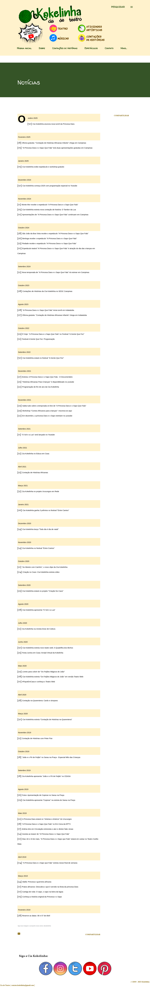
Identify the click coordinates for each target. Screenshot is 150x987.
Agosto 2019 (23, 789)
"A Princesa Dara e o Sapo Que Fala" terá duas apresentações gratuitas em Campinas (57, 148)
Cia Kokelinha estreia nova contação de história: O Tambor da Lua (49, 210)
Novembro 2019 (24, 733)
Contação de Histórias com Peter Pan (37, 738)
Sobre (42, 48)
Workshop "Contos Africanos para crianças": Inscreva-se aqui (47, 411)
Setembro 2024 (24, 267)
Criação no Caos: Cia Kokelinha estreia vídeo (41, 572)
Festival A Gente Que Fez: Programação (38, 339)
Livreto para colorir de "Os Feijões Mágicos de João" (43, 672)
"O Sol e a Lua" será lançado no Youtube (38, 435)
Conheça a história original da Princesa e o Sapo (42, 897)
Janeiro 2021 (23, 505)
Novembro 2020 (24, 542)
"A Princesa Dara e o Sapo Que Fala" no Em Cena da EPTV (46, 824)
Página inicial (24, 48)
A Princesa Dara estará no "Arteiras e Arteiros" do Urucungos (47, 819)
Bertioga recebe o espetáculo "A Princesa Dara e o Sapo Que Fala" (49, 238)
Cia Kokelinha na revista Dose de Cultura (38, 629)
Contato (109, 48)
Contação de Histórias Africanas (35, 473)
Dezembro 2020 (24, 523)
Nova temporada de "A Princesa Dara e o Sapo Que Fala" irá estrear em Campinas (55, 272)
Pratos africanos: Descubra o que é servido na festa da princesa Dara (50, 887)
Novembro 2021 (24, 400)
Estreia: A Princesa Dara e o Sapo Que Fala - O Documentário (47, 377)
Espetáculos (91, 48)
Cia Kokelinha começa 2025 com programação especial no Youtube (49, 186)
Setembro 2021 (24, 429)
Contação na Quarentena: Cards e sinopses (40, 701)
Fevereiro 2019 (24, 910)
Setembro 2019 (24, 770)
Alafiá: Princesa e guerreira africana (36, 882)
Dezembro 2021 (24, 371)
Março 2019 (23, 876)
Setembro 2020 (24, 585)
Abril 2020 (22, 695)
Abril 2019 (22, 857)
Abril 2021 (22, 467)
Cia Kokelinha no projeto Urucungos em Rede (40, 491)
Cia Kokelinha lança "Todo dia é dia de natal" (40, 529)
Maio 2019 (22, 813)
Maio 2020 (22, 666)
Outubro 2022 (23, 328)
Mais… (124, 48)
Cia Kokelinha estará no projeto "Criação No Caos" (42, 591)
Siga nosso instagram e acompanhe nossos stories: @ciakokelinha (34, 926)
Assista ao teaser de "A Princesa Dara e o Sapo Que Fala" (45, 834)
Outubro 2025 (32, 118)
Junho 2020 (23, 642)
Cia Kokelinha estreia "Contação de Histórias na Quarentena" (47, 719)
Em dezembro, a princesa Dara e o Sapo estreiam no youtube (47, 416)
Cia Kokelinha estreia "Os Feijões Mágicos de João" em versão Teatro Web (52, 677)
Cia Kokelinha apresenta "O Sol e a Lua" (38, 610)
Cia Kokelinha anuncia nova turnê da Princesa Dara (53, 124)
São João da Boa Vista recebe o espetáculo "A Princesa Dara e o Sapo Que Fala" (55, 234)
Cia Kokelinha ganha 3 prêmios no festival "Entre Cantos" (46, 510)
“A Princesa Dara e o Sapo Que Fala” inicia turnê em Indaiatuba (48, 310)
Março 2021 (23, 486)
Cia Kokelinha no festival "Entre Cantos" (38, 548)
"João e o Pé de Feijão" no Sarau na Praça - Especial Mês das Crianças (51, 757)
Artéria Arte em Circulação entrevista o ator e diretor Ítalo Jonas (47, 829)
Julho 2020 (22, 623)
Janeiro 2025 (23, 161)
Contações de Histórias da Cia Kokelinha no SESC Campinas (47, 291)
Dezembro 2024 (24, 180)
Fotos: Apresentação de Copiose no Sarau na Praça (43, 795)
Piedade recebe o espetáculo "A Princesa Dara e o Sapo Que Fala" (49, 243)
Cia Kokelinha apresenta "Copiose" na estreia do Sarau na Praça (49, 800)
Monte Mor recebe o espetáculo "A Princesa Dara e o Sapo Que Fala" (50, 205)
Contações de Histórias (64, 48)
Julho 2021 (22, 448)
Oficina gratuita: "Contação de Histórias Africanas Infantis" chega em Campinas (54, 143)
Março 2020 (23, 714)
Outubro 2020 (23, 561)
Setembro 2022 (24, 352)
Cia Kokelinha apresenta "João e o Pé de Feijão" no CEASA (46, 776)
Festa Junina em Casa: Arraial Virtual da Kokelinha (42, 653)
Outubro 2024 (23, 228)
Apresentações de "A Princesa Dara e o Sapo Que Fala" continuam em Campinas (55, 215)
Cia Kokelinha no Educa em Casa (35, 454)
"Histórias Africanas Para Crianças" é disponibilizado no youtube (48, 382)
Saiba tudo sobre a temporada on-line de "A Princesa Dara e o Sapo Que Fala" (54, 406)
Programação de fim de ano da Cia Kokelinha (40, 387)
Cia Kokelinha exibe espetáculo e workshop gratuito (43, 167)
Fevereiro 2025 (24, 137)
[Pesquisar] (118, 6)
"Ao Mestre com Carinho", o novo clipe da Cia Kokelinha (44, 567)
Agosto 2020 (23, 604)
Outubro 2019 (23, 751)
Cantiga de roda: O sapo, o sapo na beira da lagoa (42, 892)
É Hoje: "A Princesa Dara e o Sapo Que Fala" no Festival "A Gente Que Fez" (53, 334)
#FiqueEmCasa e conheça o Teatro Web (38, 682)
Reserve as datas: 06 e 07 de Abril (36, 916)
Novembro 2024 (24, 199)
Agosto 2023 (23, 304)
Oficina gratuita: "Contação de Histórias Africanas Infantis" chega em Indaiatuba (54, 315)
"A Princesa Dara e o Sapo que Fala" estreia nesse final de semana (50, 863)
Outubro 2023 (23, 285)
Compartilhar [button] (121, 116)
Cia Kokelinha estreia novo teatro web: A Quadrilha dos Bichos (47, 648)
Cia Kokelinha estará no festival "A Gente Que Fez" (43, 358)
